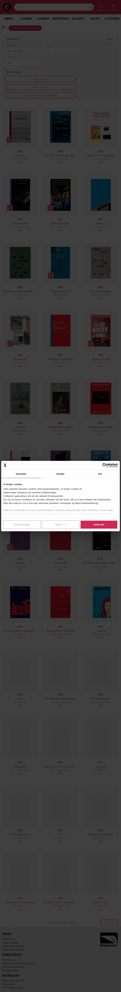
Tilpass (60, 524)
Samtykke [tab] (21, 474)
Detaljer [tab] (60, 474)
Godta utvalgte (22, 524)
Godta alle (99, 524)
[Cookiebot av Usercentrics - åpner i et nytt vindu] (105, 465)
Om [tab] (100, 474)
